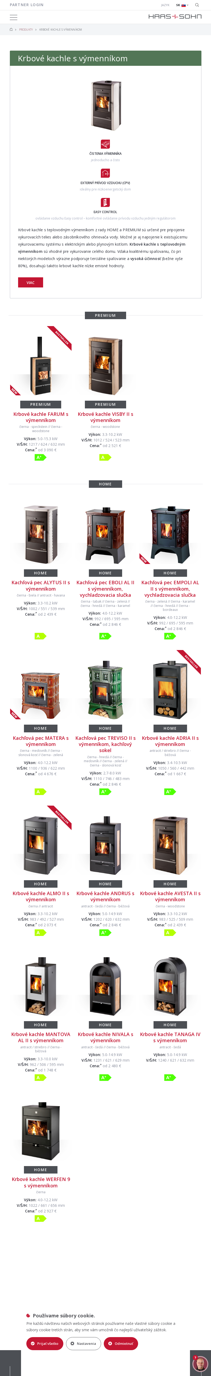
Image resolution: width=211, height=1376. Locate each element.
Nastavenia (83, 1343)
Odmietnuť (120, 1343)
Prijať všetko (44, 1343)
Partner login (27, 4)
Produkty (26, 29)
